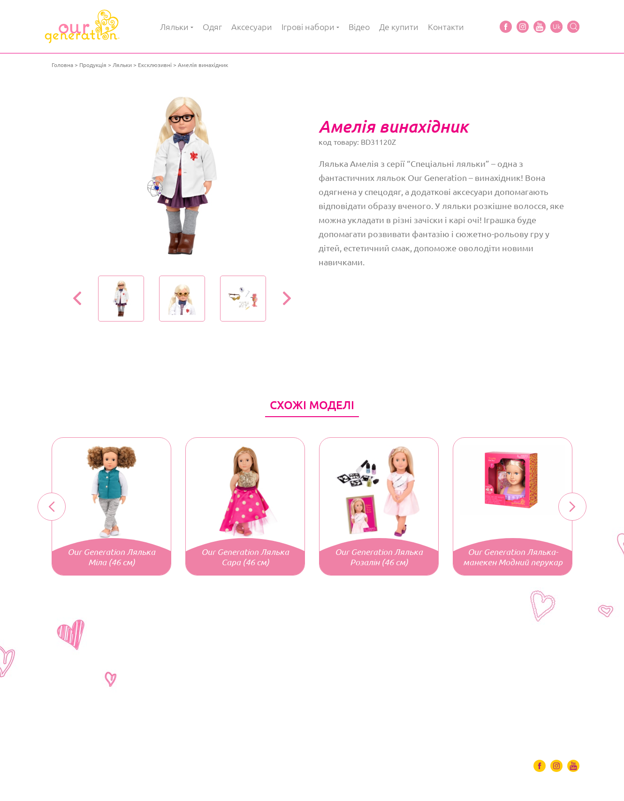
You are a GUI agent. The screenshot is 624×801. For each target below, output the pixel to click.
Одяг (212, 26)
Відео (359, 26)
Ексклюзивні (155, 65)
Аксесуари (251, 26)
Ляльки (174, 26)
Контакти (446, 26)
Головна (62, 65)
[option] (182, 176)
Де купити (399, 26)
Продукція (93, 65)
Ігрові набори (308, 26)
